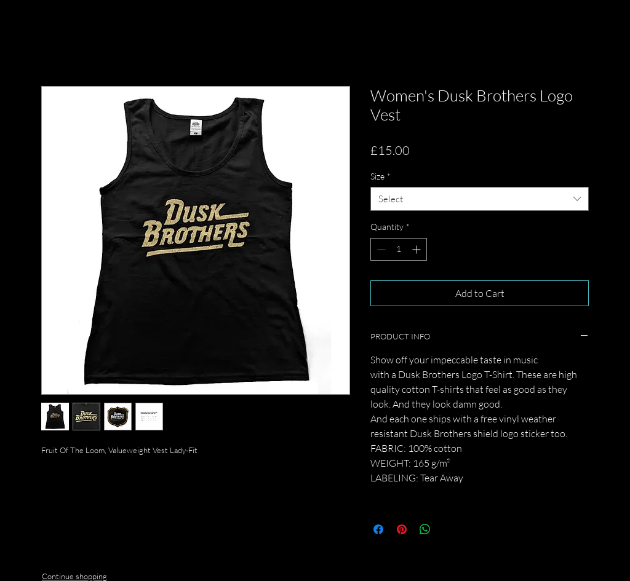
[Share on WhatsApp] (425, 529)
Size (380, 176)
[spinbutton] (399, 249)
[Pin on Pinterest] (401, 529)
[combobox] (479, 199)
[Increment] (417, 249)
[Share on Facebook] (378, 529)
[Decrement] (380, 249)
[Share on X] (448, 529)
